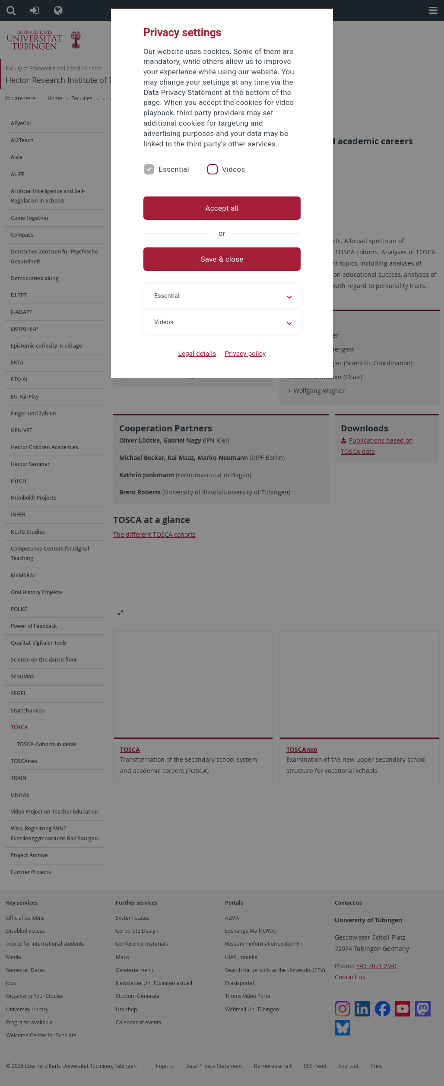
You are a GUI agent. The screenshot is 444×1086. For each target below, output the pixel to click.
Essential (174, 169)
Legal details (197, 354)
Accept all (221, 208)
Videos (233, 169)
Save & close (222, 259)
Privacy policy (245, 354)
